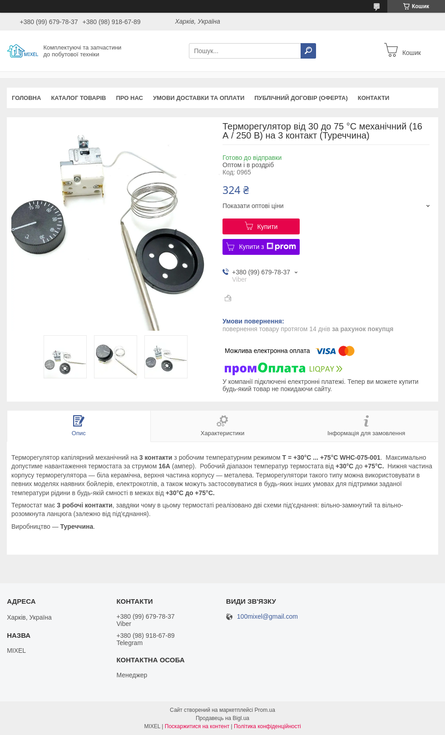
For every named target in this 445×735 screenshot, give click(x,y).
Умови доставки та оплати (198, 97)
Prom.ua (265, 710)
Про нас (129, 97)
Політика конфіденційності (267, 726)
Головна (26, 97)
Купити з (267, 247)
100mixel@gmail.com (267, 616)
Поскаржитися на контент (197, 726)
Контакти (374, 97)
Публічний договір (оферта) (301, 97)
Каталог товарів (78, 97)
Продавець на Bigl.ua (222, 718)
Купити (267, 226)
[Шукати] (308, 51)
